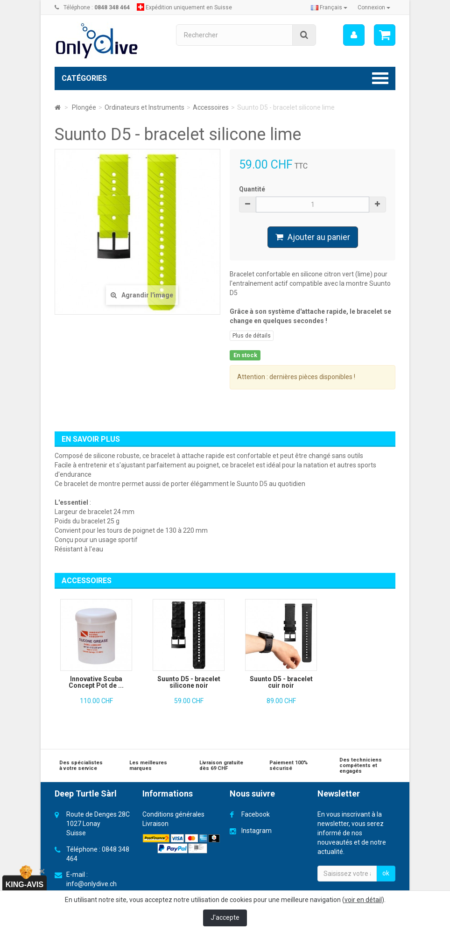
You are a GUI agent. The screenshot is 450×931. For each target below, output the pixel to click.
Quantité (252, 189)
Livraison (155, 823)
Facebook (255, 814)
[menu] (354, 35)
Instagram (256, 830)
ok (385, 873)
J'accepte (225, 917)
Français (329, 7)
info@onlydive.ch (91, 884)
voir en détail (363, 899)
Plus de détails (251, 335)
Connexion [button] (374, 7)
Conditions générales (173, 814)
